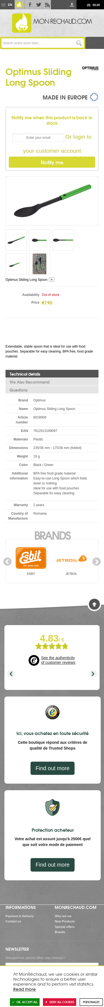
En (10, 4)
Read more (24, 989)
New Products (65, 921)
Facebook (28, 4)
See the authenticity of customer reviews (58, 660)
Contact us (13, 921)
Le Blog (19, 4)
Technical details (25, 374)
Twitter (37, 4)
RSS (46, 4)
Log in (71, 4)
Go (79, 43)
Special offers (65, 926)
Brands (52, 534)
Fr (3, 4)
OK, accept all (24, 1002)
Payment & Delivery (20, 916)
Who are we (63, 916)
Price (35, 302)
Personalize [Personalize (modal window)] (91, 1002)
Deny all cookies (59, 1002)
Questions (19, 390)
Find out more (52, 768)
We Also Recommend (30, 382)
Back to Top (94, 604)
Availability (30, 295)
